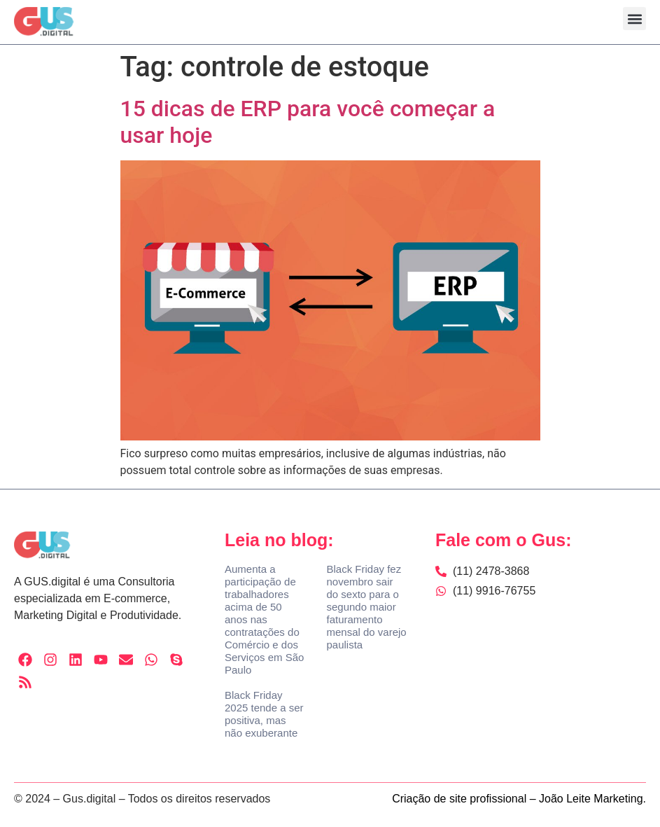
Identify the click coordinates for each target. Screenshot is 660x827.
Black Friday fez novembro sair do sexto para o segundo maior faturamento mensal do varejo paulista (366, 607)
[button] (634, 18)
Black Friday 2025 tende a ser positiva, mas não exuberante (264, 714)
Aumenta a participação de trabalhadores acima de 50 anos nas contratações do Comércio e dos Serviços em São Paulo (264, 619)
